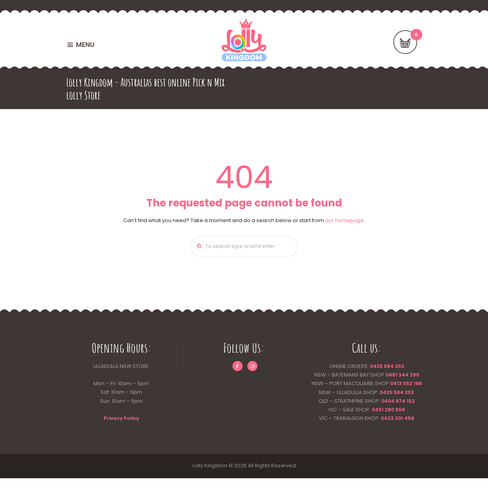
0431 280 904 (388, 419)
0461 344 (396, 376)
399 (414, 376)
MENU (85, 44)
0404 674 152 (398, 410)
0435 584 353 (386, 367)
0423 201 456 (397, 428)
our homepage (344, 220)
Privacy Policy (121, 419)
